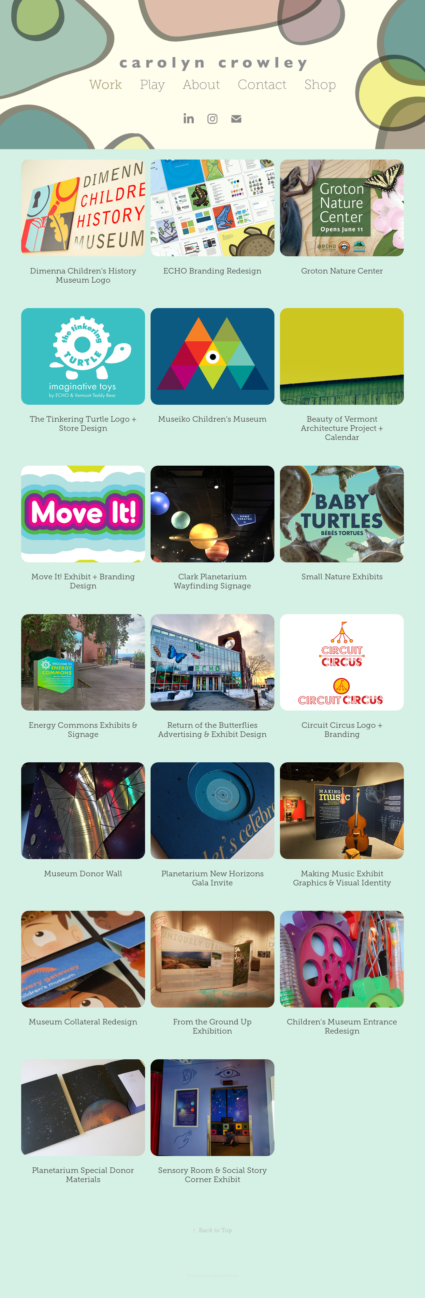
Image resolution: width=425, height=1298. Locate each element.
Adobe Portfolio (224, 1275)
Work (105, 84)
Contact (262, 85)
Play (152, 85)
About (201, 85)
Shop (320, 85)
